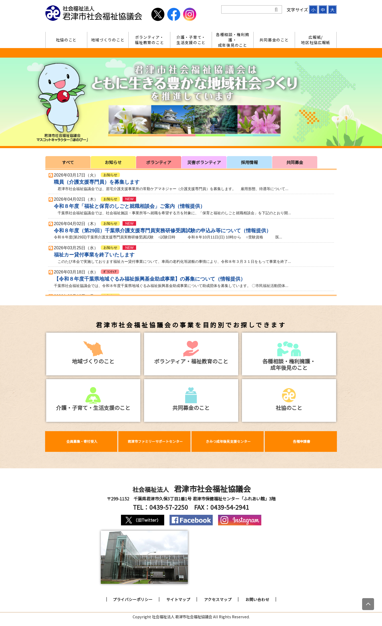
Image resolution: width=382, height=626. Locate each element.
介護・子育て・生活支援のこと (191, 39)
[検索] (247, 10)
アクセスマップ (218, 599)
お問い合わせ (257, 599)
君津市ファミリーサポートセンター (155, 441)
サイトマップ (178, 599)
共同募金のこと (274, 39)
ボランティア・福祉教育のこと (149, 39)
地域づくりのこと (108, 39)
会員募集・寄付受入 (81, 441)
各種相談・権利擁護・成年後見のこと (232, 40)
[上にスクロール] (368, 604)
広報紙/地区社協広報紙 (315, 39)
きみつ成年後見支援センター (228, 441)
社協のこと (66, 39)
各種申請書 (301, 441)
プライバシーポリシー (133, 599)
